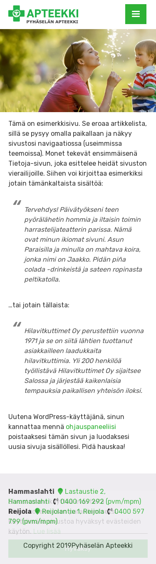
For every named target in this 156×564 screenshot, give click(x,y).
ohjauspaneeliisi (91, 427)
